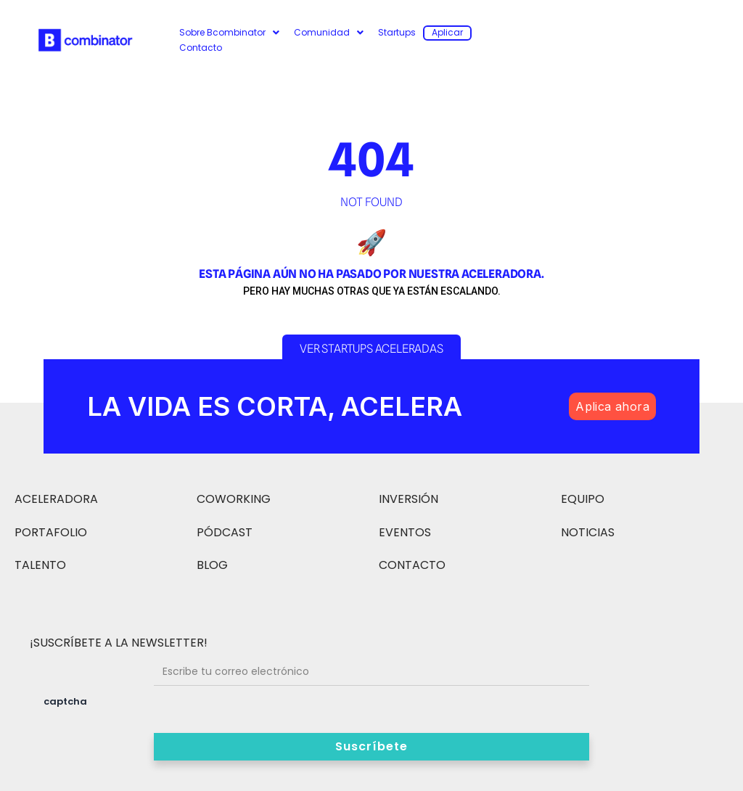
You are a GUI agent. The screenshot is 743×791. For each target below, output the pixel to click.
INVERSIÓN (408, 499)
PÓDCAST (225, 532)
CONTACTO (412, 565)
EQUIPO (582, 499)
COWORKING (234, 499)
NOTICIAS (588, 532)
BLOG (212, 565)
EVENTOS (405, 532)
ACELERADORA (56, 499)
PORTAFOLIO (51, 532)
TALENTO (40, 565)
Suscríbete (371, 746)
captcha (65, 701)
